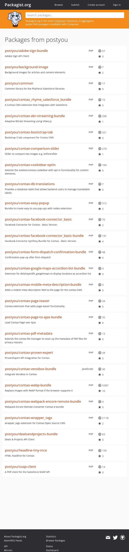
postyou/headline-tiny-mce (26, 450)
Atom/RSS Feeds (13, 540)
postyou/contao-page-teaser (27, 301)
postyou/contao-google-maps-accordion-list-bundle (45, 268)
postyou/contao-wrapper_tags (28, 417)
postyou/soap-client (20, 466)
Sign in (117, 4)
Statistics (51, 536)
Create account (96, 4)
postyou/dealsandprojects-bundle (31, 434)
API (6, 546)
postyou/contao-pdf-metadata (28, 333)
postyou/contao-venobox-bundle (30, 369)
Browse (59, 4)
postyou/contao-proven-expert (29, 352)
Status (49, 546)
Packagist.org (18, 4)
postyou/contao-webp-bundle (28, 385)
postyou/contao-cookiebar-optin (30, 164)
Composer (60, 21)
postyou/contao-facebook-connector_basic (38, 219)
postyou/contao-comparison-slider (32, 148)
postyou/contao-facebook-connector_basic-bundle (44, 235)
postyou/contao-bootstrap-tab (29, 132)
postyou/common (19, 83)
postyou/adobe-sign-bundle (26, 50)
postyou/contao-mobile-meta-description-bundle (43, 284)
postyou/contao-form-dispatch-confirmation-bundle (45, 252)
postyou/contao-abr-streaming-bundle (35, 116)
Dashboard (52, 550)
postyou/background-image (26, 67)
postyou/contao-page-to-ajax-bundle (33, 317)
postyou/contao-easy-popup (27, 203)
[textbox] (75, 15)
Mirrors (8, 550)
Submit (75, 4)
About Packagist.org (15, 536)
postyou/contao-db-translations (30, 184)
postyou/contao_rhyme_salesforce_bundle (38, 99)
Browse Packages (55, 540)
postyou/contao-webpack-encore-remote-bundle (43, 401)
